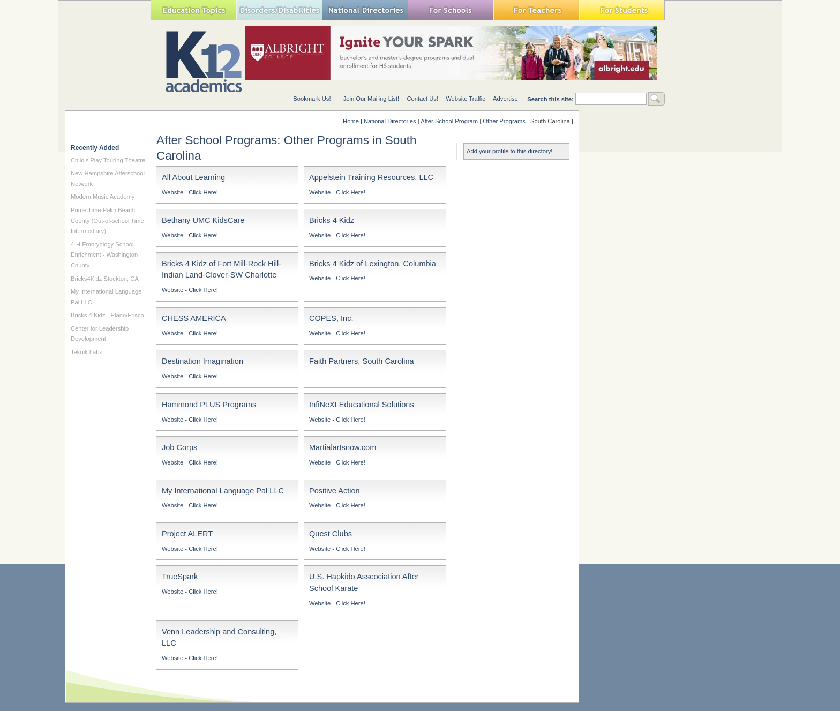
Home (351, 121)
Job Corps (179, 447)
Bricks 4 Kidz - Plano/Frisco (107, 315)
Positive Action (334, 491)
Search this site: (551, 99)
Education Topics (193, 10)
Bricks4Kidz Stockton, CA (105, 278)
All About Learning (193, 177)
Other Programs (504, 121)
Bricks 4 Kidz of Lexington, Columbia (372, 263)
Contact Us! (422, 98)
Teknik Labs (86, 352)
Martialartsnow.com (342, 447)
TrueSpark (180, 576)
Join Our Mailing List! (371, 98)
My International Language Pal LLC (223, 491)
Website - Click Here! (190, 192)
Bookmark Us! (312, 98)
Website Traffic (465, 98)
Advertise (505, 98)
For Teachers (536, 10)
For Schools (450, 10)
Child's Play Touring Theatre (108, 160)
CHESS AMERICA (194, 318)
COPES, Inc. (331, 318)
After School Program (449, 121)
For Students (622, 10)
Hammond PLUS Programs (209, 404)
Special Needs (279, 10)
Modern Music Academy (102, 196)
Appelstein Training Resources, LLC (371, 177)
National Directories (365, 10)
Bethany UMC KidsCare (203, 220)
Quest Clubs (330, 533)
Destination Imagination (202, 361)
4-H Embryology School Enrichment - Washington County (104, 254)
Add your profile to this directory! (509, 151)
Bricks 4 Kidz (331, 220)
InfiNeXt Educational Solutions (361, 404)
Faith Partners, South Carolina (361, 361)
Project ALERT (187, 533)
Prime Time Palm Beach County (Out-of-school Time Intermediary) (107, 220)
